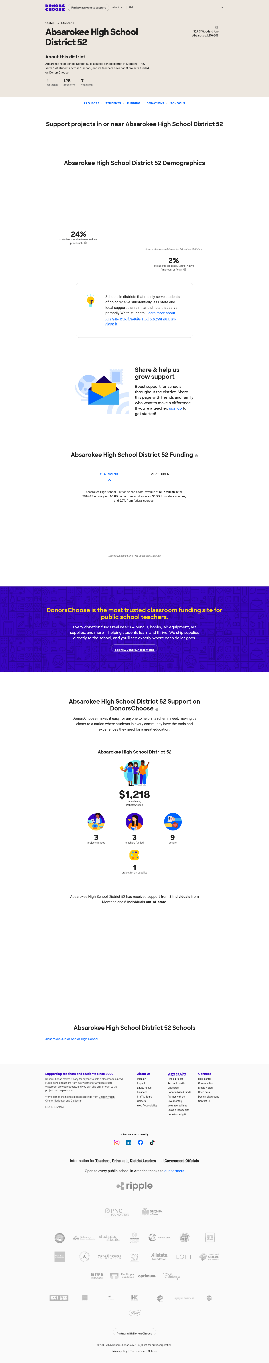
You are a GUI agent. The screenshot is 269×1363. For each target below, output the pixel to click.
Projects (91, 103)
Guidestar (76, 1100)
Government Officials (182, 1161)
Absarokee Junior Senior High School (71, 1039)
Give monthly (175, 1101)
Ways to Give (177, 1074)
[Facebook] (140, 1142)
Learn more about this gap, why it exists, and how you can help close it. (141, 318)
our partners (174, 1171)
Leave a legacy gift (178, 1109)
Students (113, 103)
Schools (177, 103)
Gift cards (173, 1087)
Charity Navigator (55, 1100)
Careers (141, 1101)
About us (117, 7)
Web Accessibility (147, 1105)
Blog (210, 1087)
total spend (108, 474)
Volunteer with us (177, 1105)
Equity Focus (144, 1087)
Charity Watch (107, 1096)
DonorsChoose (55, 7)
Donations (155, 103)
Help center (204, 1078)
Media (201, 1087)
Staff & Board (144, 1096)
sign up (175, 408)
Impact (141, 1083)
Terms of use (137, 1348)
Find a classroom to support (88, 7)
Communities (205, 1083)
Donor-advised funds (179, 1092)
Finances (142, 1092)
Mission (141, 1078)
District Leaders (143, 1161)
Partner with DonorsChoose (134, 1329)
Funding (134, 103)
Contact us (204, 1101)
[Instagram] (117, 1142)
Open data (204, 1092)
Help (131, 7)
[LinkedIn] (128, 1142)
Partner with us (176, 1096)
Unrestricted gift (177, 1114)
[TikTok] (152, 1142)
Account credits (176, 1083)
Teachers (102, 1161)
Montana (67, 23)
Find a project (175, 1078)
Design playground (208, 1096)
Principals (120, 1161)
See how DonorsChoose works (134, 648)
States (50, 23)
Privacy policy (119, 1348)
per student (161, 474)
